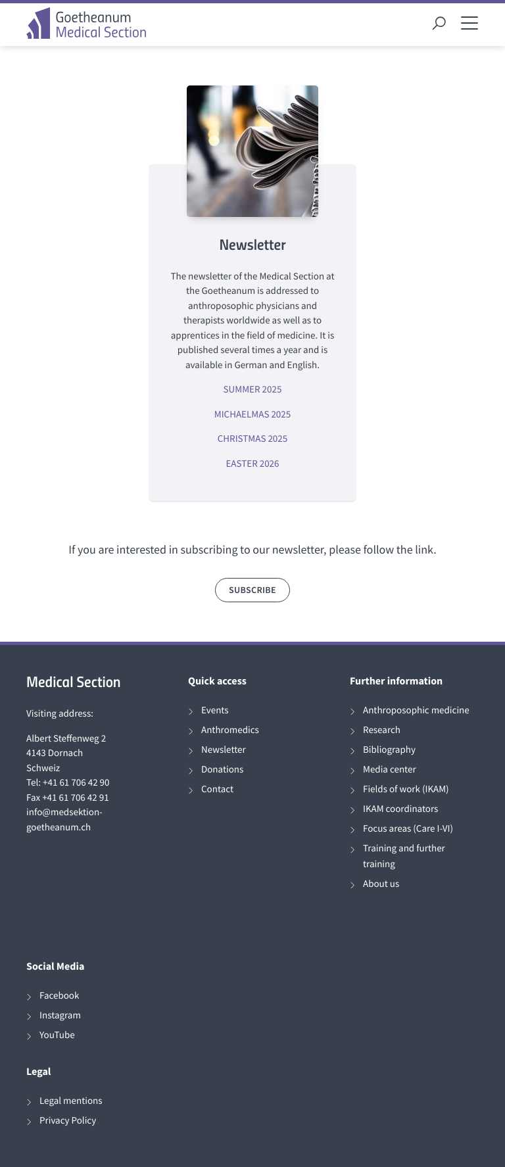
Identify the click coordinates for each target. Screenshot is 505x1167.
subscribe (252, 590)
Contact (217, 789)
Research (381, 730)
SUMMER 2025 (253, 389)
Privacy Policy (67, 1120)
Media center (389, 769)
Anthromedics (230, 730)
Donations (222, 769)
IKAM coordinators (400, 809)
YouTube (57, 1035)
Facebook (59, 995)
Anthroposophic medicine (416, 710)
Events (215, 710)
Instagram (60, 1015)
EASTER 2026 (252, 464)
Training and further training (404, 856)
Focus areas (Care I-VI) (408, 828)
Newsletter (223, 750)
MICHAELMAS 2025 (252, 414)
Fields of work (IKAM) (406, 789)
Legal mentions (71, 1101)
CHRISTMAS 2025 (252, 439)
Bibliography (389, 750)
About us (381, 884)
